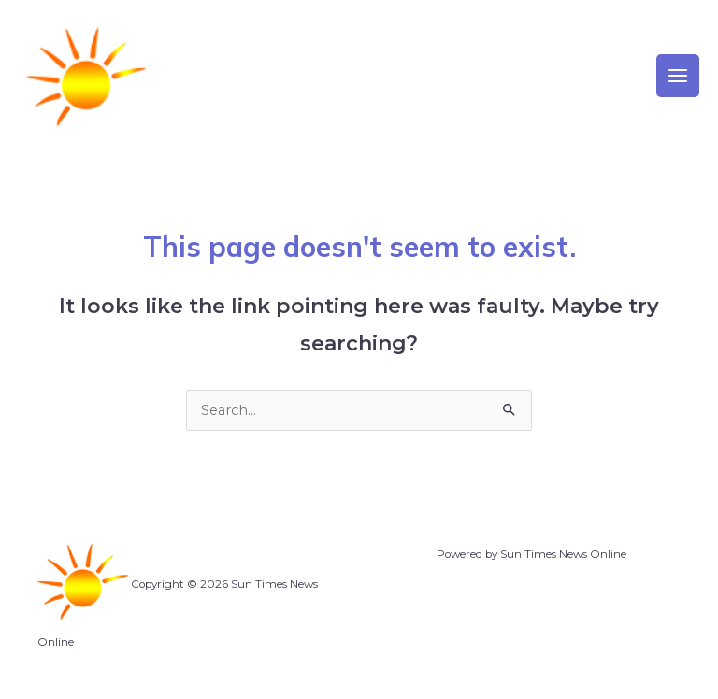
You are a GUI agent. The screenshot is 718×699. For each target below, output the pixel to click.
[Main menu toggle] (677, 75)
